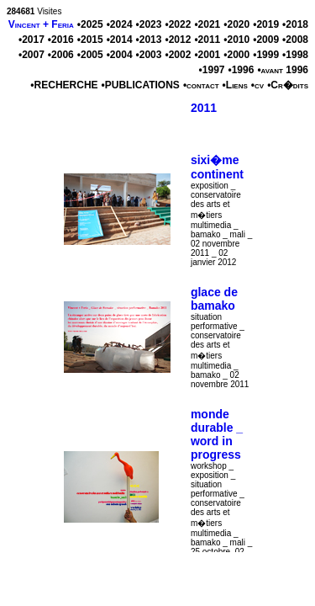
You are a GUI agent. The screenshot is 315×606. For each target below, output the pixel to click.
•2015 (90, 39)
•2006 (61, 55)
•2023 (149, 24)
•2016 (61, 39)
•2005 (90, 55)
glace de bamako (214, 298)
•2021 (207, 24)
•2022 (178, 24)
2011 (204, 107)
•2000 (236, 55)
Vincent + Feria (41, 24)
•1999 (266, 55)
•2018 (295, 24)
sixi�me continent (217, 167)
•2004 (120, 55)
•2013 (149, 39)
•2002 (178, 55)
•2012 (178, 39)
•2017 (31, 39)
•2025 (90, 24)
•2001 (207, 55)
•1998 (295, 55)
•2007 (31, 55)
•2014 (120, 39)
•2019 (266, 24)
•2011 (207, 39)
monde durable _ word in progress (217, 434)
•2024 (120, 24)
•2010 (236, 39)
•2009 (266, 39)
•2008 (295, 39)
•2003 (149, 55)
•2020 (236, 24)
